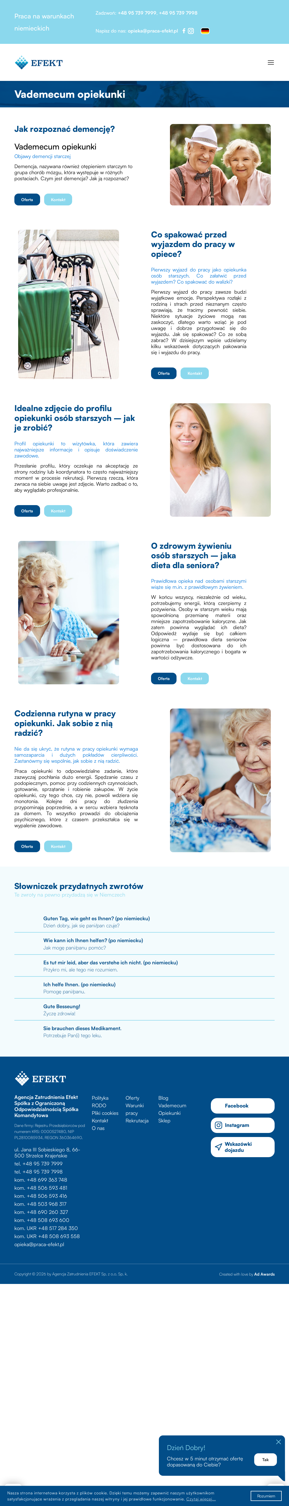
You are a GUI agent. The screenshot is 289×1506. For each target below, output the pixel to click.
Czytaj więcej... (201, 1498)
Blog (163, 1098)
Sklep (164, 1120)
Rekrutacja (137, 1120)
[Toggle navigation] (271, 62)
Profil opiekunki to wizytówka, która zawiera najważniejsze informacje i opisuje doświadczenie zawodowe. (76, 449)
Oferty (132, 1098)
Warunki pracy (135, 1109)
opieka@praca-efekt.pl (153, 31)
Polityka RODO (100, 1102)
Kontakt (58, 199)
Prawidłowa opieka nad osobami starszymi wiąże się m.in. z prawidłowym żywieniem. (198, 584)
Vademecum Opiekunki (172, 1109)
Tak (265, 1459)
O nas (98, 1128)
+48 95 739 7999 (137, 13)
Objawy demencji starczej (43, 156)
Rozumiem (266, 1495)
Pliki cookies (105, 1113)
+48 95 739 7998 (178, 13)
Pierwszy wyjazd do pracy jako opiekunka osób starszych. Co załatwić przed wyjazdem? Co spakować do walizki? (198, 275)
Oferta (27, 199)
